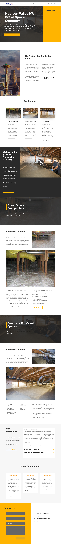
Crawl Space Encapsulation (33, 3)
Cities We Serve (36, 521)
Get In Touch (37, 307)
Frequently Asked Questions (49, 78)
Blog (49, 3)
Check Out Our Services (12, 34)
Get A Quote (46, 140)
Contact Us (53, 3)
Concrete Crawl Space (43, 3)
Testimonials (8, 191)
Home (27, 3)
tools (25, 297)
